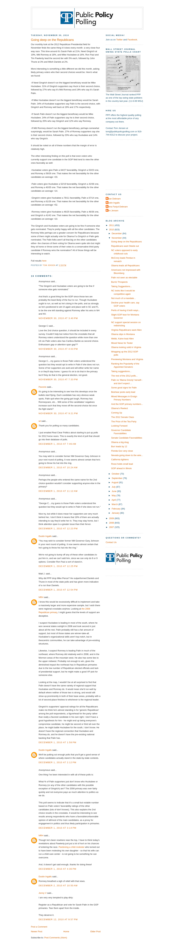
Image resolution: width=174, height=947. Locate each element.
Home (66, 931)
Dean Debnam (114, 198)
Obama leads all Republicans (125, 265)
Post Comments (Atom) (55, 937)
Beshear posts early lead (123, 392)
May (114, 495)
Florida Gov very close (122, 451)
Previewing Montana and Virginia (127, 359)
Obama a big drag (120, 442)
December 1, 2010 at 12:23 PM (58, 528)
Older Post (95, 931)
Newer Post (36, 931)
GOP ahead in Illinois (121, 468)
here (44, 260)
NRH (41, 597)
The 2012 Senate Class (122, 417)
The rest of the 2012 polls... (124, 375)
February (116, 508)
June (114, 491)
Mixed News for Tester (122, 343)
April (114, 500)
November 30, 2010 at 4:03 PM (58, 349)
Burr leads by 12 (119, 446)
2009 (112, 518)
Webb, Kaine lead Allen (122, 338)
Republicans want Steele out (125, 246)
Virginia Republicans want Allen (126, 330)
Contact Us (111, 542)
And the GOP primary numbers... (127, 404)
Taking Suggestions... (121, 286)
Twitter (119, 39)
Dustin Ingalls (45, 536)
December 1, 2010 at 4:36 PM (57, 869)
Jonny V (42, 893)
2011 (112, 225)
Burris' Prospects (119, 282)
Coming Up (116, 412)
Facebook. (132, 39)
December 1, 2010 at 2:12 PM (57, 762)
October (116, 473)
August (115, 482)
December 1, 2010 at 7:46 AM (57, 444)
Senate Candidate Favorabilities (126, 438)
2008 (112, 522)
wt (40, 421)
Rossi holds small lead (122, 464)
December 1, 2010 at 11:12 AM (58, 491)
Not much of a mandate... (123, 298)
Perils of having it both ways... (125, 310)
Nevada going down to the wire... (127, 455)
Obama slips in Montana (123, 334)
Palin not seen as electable (124, 277)
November (117, 238)
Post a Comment (39, 926)
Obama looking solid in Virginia (126, 347)
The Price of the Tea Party (123, 421)
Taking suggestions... (121, 371)
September (117, 478)
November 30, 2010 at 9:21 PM (58, 413)
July (114, 487)
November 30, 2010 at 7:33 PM (58, 379)
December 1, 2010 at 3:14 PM (57, 828)
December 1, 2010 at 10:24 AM (58, 467)
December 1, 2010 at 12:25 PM (58, 566)
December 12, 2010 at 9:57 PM (58, 919)
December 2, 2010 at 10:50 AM (58, 885)
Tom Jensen (112, 210)
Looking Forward (119, 425)
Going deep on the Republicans (126, 241)
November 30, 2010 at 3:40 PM (58, 318)
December (117, 233)
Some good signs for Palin (124, 387)
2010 (112, 229)
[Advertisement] (127, 164)
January (116, 513)
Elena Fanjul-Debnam (117, 206)
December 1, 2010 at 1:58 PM (57, 742)
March (115, 504)
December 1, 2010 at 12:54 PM (58, 589)
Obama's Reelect (119, 408)
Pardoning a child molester (71, 847)
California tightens (120, 459)
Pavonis (42, 387)
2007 (112, 527)
